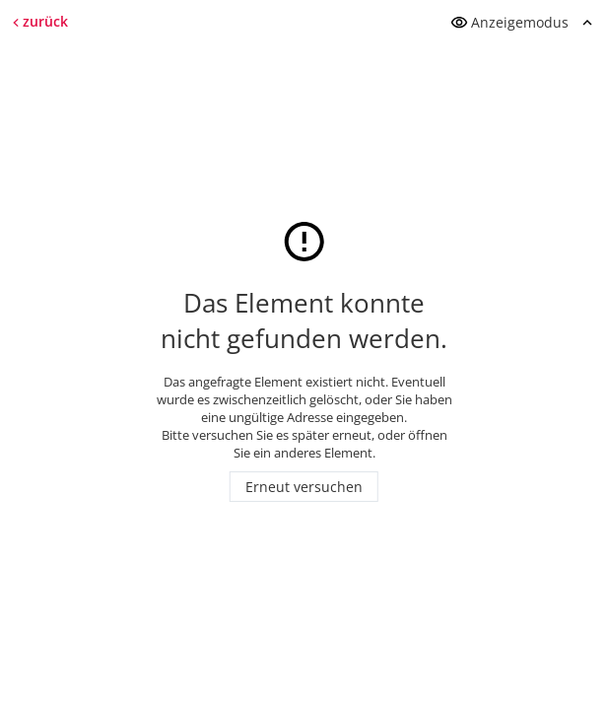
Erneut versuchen (304, 486)
